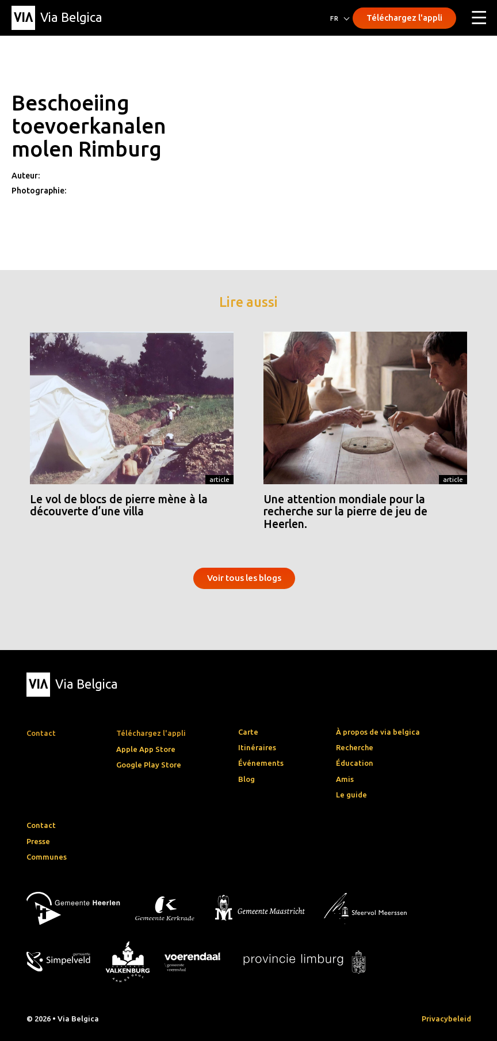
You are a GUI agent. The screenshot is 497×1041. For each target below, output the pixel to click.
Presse (38, 841)
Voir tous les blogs (244, 578)
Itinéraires (257, 747)
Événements (261, 763)
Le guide (351, 795)
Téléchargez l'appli (404, 17)
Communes (46, 857)
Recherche (354, 747)
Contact (41, 825)
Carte (248, 732)
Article (219, 479)
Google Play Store (148, 765)
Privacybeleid (446, 1019)
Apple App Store (145, 749)
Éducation (354, 763)
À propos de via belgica (378, 732)
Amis (345, 779)
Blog (246, 779)
